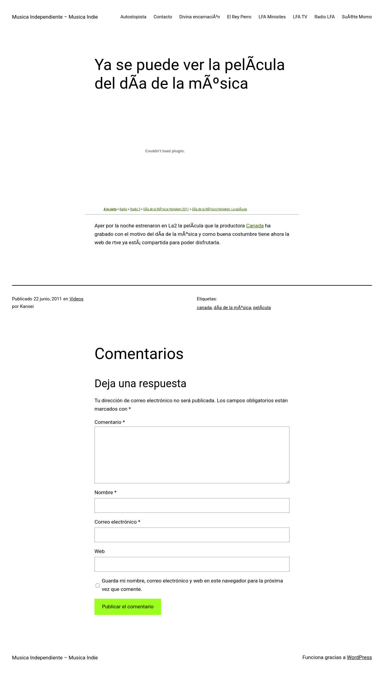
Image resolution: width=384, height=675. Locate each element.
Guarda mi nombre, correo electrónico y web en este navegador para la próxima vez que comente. (192, 585)
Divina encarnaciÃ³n (199, 17)
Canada (255, 226)
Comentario (109, 422)
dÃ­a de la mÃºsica (232, 307)
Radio (123, 209)
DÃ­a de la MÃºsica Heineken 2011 (166, 209)
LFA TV (300, 17)
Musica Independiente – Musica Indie (55, 17)
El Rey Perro (239, 17)
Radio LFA (324, 17)
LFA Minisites (272, 17)
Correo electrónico (117, 522)
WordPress (359, 657)
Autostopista (133, 17)
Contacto (163, 17)
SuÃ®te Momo (357, 17)
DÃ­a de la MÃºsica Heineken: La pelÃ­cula (219, 209)
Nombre (105, 492)
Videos (76, 299)
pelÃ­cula (262, 307)
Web (99, 551)
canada (204, 307)
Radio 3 (135, 209)
